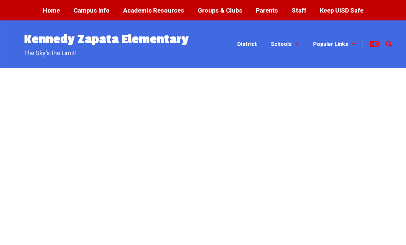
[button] (285, 44)
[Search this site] (389, 43)
